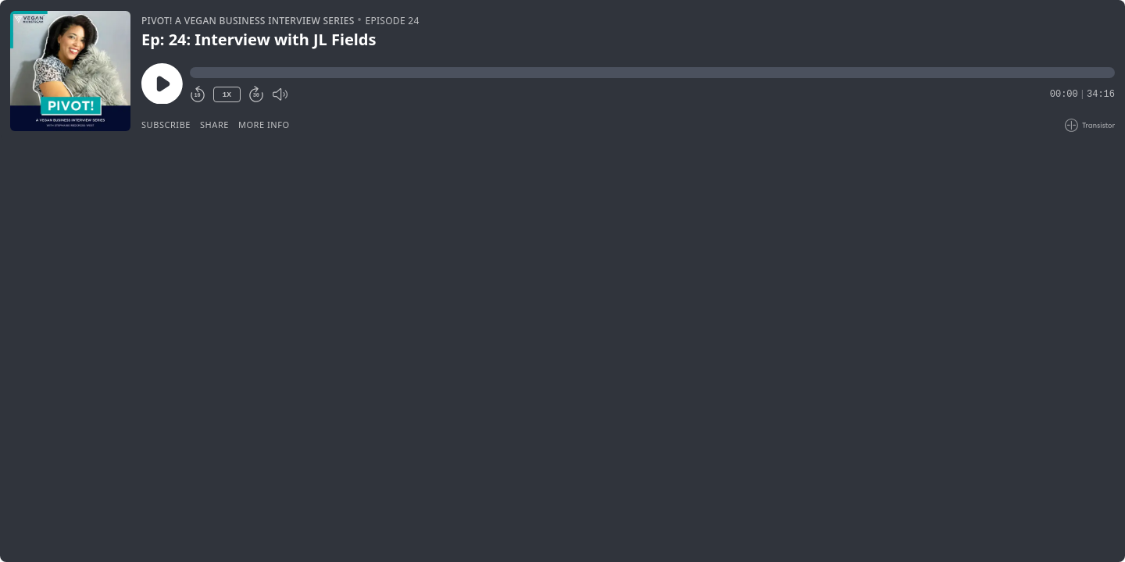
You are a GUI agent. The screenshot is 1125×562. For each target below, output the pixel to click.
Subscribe (166, 124)
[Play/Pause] (70, 71)
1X (226, 95)
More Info (264, 124)
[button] (652, 72)
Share (214, 124)
